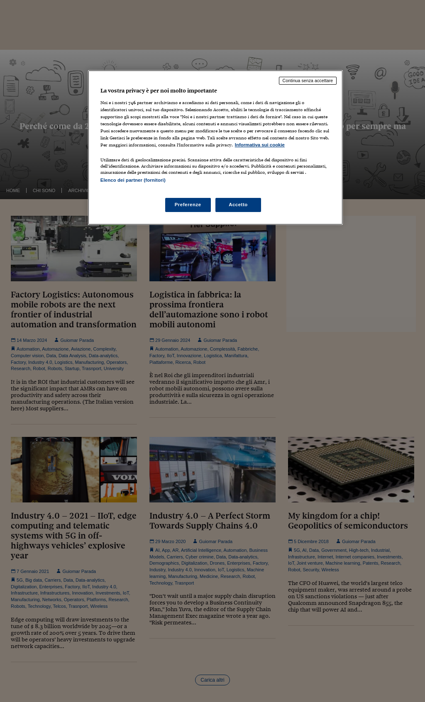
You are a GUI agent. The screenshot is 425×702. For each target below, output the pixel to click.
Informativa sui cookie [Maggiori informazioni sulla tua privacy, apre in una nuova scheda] (260, 144)
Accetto (238, 204)
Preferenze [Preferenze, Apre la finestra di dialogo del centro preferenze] (188, 204)
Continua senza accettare (308, 80)
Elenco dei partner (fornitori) (133, 180)
